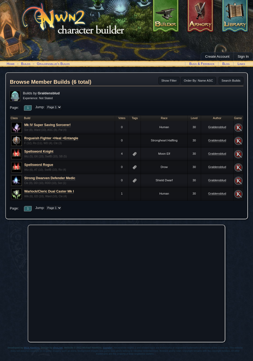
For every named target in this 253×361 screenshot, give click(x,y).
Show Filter (169, 80)
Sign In (243, 56)
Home (11, 64)
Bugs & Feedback (202, 64)
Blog (226, 64)
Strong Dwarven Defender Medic (49, 178)
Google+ (107, 347)
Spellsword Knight (38, 151)
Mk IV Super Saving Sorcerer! (47, 125)
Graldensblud (217, 127)
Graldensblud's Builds (53, 64)
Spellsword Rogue (38, 165)
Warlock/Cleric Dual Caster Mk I (49, 191)
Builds (25, 64)
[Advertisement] (56, 282)
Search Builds (231, 80)
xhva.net (58, 347)
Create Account (217, 56)
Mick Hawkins (32, 347)
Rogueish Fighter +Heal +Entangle (51, 138)
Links (241, 64)
